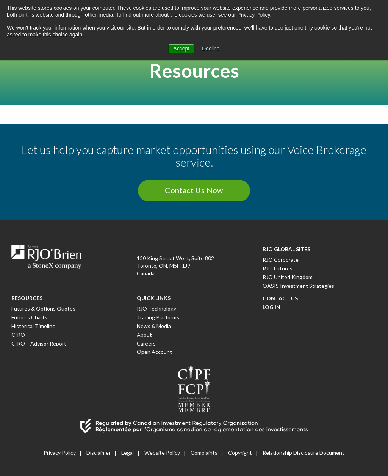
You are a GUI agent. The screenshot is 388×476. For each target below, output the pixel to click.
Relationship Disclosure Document (303, 452)
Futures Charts (29, 317)
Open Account (154, 352)
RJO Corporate (281, 259)
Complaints (204, 452)
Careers (146, 343)
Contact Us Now (194, 190)
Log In (271, 307)
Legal (127, 452)
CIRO (18, 334)
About (144, 334)
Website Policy (162, 452)
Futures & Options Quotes (43, 308)
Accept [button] (181, 49)
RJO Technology (156, 308)
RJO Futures (278, 268)
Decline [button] (211, 49)
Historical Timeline (33, 326)
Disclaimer (98, 452)
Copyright (240, 452)
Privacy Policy (60, 452)
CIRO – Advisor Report (38, 343)
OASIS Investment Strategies (298, 286)
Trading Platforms (158, 317)
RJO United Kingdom (288, 277)
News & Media (154, 326)
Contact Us (280, 298)
